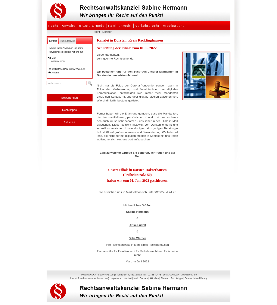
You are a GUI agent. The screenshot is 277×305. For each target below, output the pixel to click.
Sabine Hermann (137, 211)
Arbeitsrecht (173, 25)
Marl (136, 278)
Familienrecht (120, 25)
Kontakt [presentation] (53, 41)
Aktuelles (69, 122)
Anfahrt (55, 72)
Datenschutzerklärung (196, 278)
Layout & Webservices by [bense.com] (89, 278)
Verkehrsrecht (147, 25)
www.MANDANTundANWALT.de (97, 274)
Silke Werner (137, 238)
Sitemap (165, 278)
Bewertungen (69, 97)
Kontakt (128, 278)
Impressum (116, 278)
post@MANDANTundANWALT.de (68, 69)
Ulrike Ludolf (137, 225)
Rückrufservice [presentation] (67, 41)
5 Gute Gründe (92, 25)
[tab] (53, 41)
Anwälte (69, 25)
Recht (53, 25)
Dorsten (107, 31)
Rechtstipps (69, 110)
